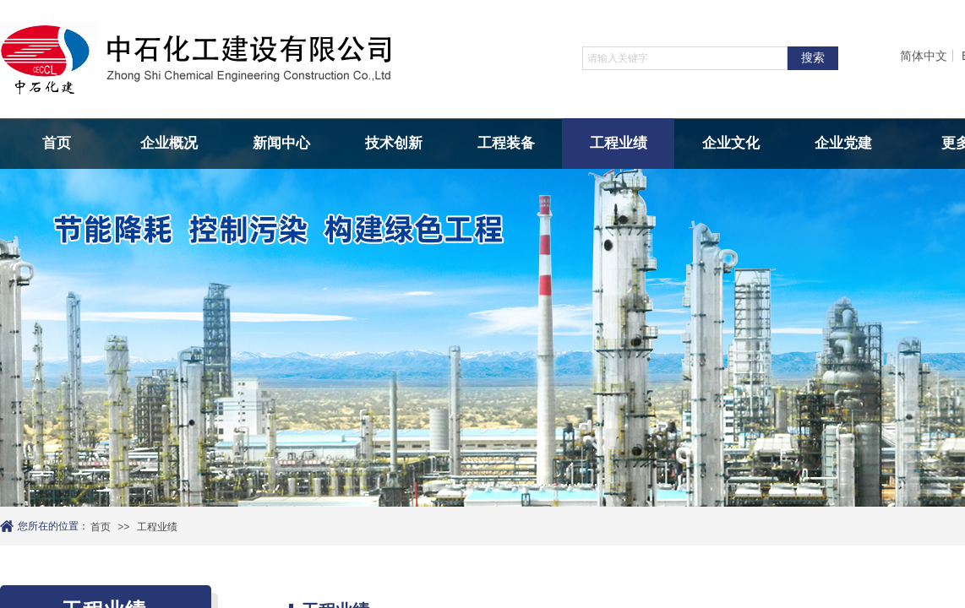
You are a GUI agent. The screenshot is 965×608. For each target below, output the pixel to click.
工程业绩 (618, 143)
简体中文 (923, 56)
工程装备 (506, 143)
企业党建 (843, 143)
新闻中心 (281, 143)
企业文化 (731, 143)
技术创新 (394, 143)
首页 (56, 143)
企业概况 (169, 143)
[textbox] (685, 58)
